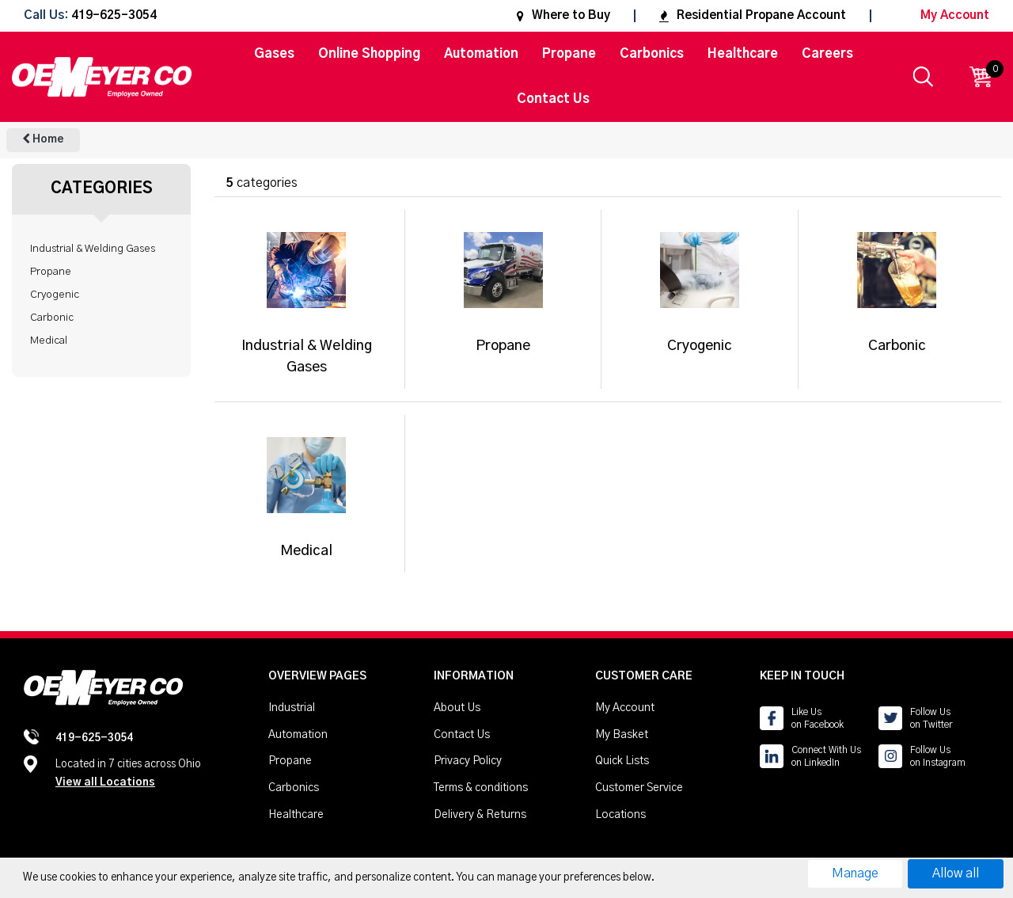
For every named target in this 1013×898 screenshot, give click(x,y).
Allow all (955, 873)
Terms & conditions (481, 787)
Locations (620, 814)
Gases (274, 54)
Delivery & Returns (480, 814)
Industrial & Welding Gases (92, 248)
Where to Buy (563, 15)
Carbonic (52, 317)
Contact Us (553, 99)
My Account (942, 15)
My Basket (621, 734)
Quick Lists (622, 761)
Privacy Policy (468, 761)
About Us (457, 707)
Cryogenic (54, 294)
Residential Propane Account (752, 15)
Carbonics (652, 54)
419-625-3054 (114, 16)
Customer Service (639, 787)
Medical (48, 340)
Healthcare (743, 54)
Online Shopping (369, 54)
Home (43, 139)
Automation (481, 54)
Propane (569, 54)
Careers (827, 54)
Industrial (291, 707)
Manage (855, 873)
